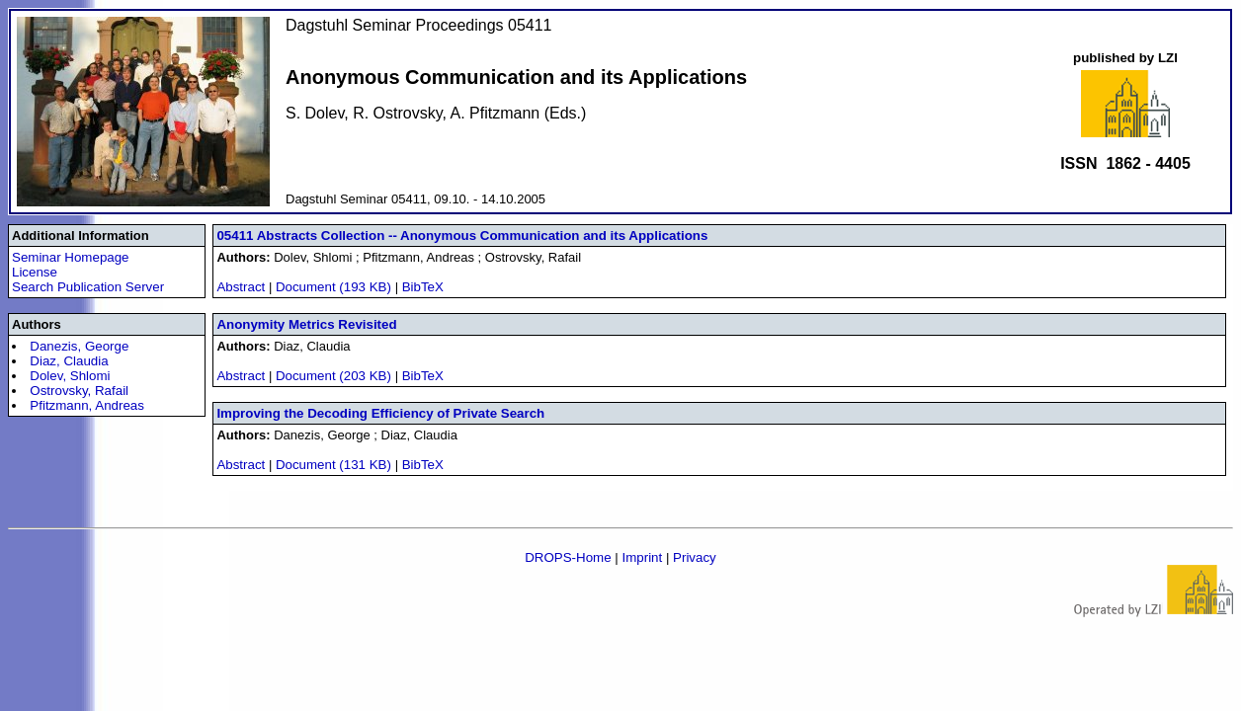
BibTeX (423, 286)
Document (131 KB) (335, 464)
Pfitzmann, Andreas (87, 405)
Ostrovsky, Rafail (79, 390)
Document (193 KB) (335, 286)
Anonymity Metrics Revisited (306, 324)
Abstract (240, 286)
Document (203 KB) (335, 375)
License (34, 272)
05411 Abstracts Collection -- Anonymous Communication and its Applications (461, 235)
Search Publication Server (88, 286)
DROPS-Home (568, 557)
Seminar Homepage (70, 257)
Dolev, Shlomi (70, 375)
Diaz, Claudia (69, 361)
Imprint (641, 557)
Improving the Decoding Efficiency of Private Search (380, 413)
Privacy (694, 557)
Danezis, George (79, 346)
